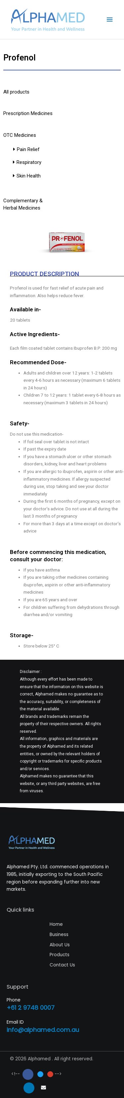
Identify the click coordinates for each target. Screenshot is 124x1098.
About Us (60, 945)
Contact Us (62, 965)
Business (59, 934)
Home (56, 924)
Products (59, 955)
